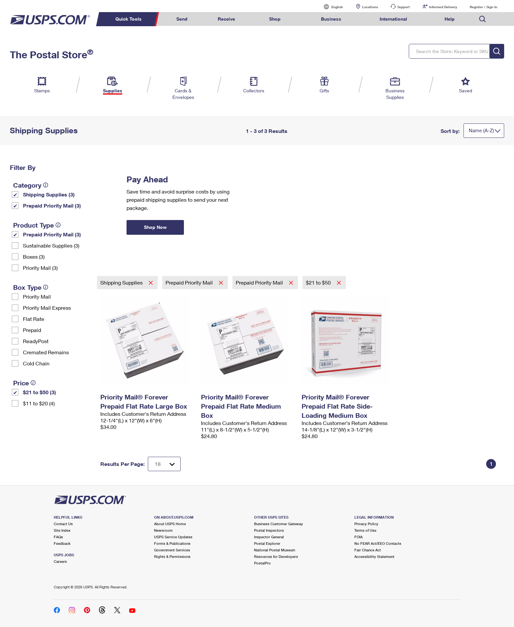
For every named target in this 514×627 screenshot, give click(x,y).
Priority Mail (37, 296)
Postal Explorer (267, 543)
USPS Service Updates (173, 537)
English (330, 6)
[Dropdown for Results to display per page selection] (164, 464)
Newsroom (163, 530)
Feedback (62, 543)
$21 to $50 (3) (39, 392)
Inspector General (269, 537)
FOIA (358, 537)
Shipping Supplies (122, 282)
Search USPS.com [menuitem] (482, 19)
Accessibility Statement (374, 556)
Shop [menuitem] (275, 19)
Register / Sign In (483, 7)
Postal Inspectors (269, 530)
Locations (370, 7)
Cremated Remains (46, 352)
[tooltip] (45, 185)
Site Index (62, 530)
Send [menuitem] (182, 19)
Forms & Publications (172, 543)
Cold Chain (36, 363)
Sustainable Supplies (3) (51, 245)
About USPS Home (170, 524)
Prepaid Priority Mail (190, 282)
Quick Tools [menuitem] (128, 19)
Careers (60, 561)
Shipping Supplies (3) (49, 194)
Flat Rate (33, 319)
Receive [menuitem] (226, 19)
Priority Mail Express (47, 307)
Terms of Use (365, 530)
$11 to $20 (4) (39, 403)
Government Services (172, 550)
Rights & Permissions (172, 556)
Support (403, 7)
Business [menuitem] (331, 19)
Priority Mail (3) (40, 268)
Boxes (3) (34, 256)
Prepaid (32, 330)
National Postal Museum (274, 550)
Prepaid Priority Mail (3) (52, 205)
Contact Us (63, 524)
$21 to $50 (319, 282)
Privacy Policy (366, 524)
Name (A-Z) (481, 130)
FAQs (58, 537)
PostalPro (262, 563)
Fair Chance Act (367, 550)
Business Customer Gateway (278, 524)
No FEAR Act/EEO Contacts (377, 543)
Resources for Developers (276, 556)
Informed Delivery (443, 7)
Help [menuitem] (450, 19)
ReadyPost (36, 341)
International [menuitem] (393, 19)
